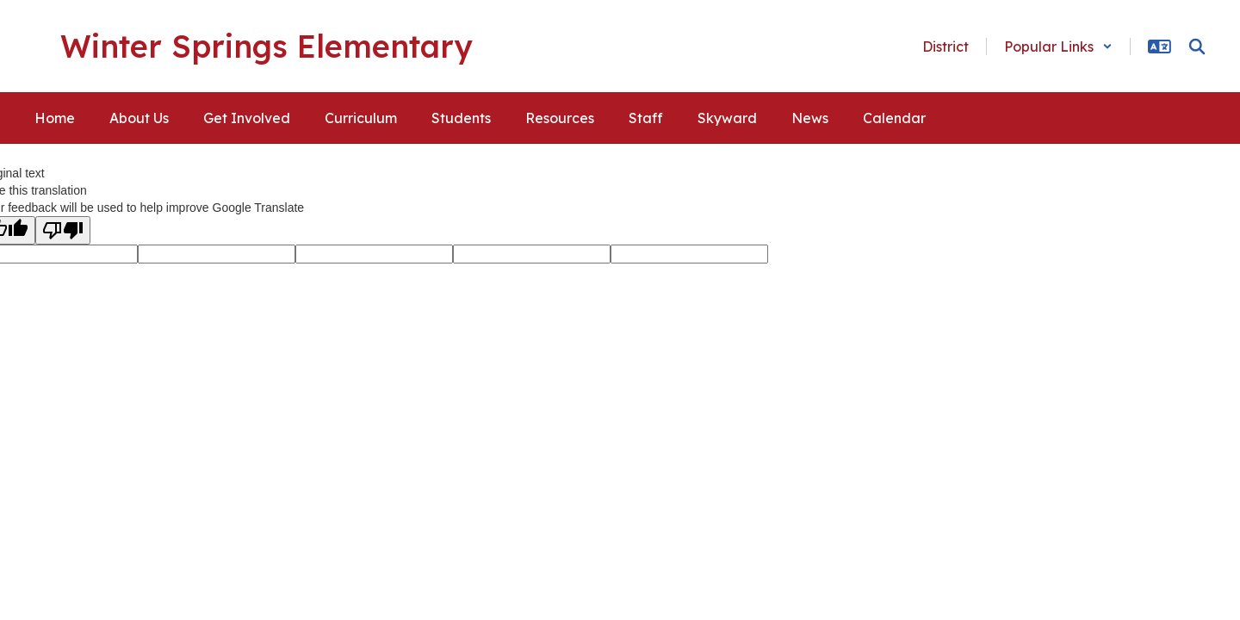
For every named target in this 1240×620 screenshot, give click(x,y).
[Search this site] (1197, 46)
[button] (1058, 46)
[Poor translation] (62, 230)
